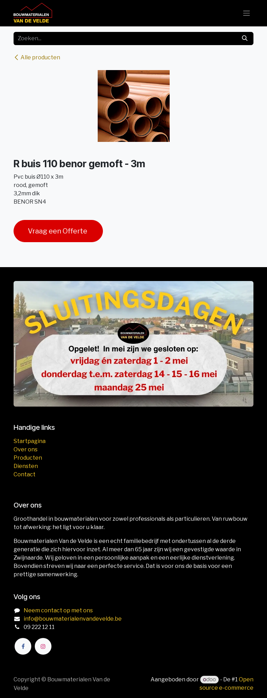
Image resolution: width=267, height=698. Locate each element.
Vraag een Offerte (58, 231)
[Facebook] (23, 646)
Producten (28, 457)
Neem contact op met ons (58, 610)
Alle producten (37, 57)
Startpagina (30, 441)
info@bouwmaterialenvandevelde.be (73, 618)
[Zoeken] (244, 38)
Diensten (26, 466)
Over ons (26, 449)
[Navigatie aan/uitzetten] (246, 13)
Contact (24, 474)
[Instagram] (43, 646)
